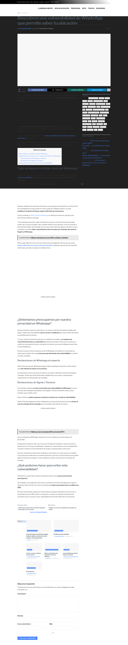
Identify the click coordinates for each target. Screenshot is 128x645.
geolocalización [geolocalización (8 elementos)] (100, 104)
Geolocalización (62, 8)
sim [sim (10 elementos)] (105, 124)
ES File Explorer (30, 572)
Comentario (22, 595)
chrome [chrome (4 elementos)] (90, 101)
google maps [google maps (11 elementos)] (92, 107)
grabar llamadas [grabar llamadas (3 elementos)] (105, 107)
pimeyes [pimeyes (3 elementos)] (94, 121)
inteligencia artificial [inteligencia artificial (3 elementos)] (99, 110)
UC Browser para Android (61, 535)
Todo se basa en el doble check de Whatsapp (32, 154)
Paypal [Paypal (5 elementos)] (84, 121)
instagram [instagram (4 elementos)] (88, 110)
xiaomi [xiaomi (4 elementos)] (100, 130)
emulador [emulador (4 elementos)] (85, 104)
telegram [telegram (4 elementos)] (103, 127)
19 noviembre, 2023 (55, 559)
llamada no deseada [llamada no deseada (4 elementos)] (94, 112)
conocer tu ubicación (24, 178)
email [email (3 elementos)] (105, 101)
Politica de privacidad (85, 643)
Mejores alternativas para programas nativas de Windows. (51, 555)
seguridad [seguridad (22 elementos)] (99, 124)
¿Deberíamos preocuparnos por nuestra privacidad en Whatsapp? (39, 156)
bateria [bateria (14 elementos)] (107, 98)
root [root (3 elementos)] (94, 124)
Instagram (41, 2)
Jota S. (29, 540)
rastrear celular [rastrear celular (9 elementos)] (87, 124)
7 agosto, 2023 (35, 28)
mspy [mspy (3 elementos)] (105, 115)
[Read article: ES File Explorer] (34, 566)
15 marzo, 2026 (34, 540)
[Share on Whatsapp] (77, 90)
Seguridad (100, 8)
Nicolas (48, 559)
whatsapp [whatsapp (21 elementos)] (90, 130)
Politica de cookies (95, 643)
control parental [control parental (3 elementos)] (98, 101)
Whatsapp (36, 2)
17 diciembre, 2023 (68, 537)
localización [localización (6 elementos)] (94, 115)
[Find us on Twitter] (82, 184)
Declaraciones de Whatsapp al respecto (33, 158)
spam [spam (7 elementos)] (84, 127)
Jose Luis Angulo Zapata (25, 28)
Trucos (91, 8)
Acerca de (108, 643)
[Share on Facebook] (37, 90)
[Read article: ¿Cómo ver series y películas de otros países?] (34, 548)
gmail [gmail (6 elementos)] (108, 104)
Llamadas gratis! (45, 8)
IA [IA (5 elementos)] (83, 110)
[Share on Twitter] (57, 90)
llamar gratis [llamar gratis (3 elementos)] (86, 115)
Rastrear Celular (21, 2)
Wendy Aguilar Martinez (90, 156)
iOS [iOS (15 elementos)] (107, 110)
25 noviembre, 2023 (31, 559)
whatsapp (50, 28)
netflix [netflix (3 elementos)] (93, 118)
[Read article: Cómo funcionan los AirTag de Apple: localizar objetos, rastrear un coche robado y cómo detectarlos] (38, 527)
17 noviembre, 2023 (31, 575)
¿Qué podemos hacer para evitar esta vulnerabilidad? (35, 163)
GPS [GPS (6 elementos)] (98, 107)
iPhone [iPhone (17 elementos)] (85, 112)
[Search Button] (111, 7)
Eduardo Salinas (59, 537)
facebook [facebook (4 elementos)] (92, 104)
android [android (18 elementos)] (101, 98)
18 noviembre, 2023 (67, 559)
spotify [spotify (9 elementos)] (90, 127)
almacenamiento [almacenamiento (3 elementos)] (93, 98)
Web (51, 624)
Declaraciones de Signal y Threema (31, 161)
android (66, 550)
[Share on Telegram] (97, 90)
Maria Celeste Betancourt (71, 557)
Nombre (20, 616)
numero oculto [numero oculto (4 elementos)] (100, 118)
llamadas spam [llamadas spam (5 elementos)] (104, 112)
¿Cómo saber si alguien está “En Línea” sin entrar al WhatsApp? (94, 163)
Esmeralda (86, 146)
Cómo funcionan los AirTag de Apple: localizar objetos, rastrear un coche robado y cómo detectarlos (37, 537)
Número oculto (29, 2)
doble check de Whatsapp (39, 216)
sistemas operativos (52, 550)
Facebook (56, 2)
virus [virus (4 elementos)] (84, 130)
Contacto (102, 643)
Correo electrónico (24, 625)
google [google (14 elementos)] (85, 107)
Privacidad (75, 8)
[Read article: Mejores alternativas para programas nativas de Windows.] (52, 548)
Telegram (47, 2)
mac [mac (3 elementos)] (101, 115)
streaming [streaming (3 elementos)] (96, 127)
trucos (29, 550)
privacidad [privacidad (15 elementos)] (101, 121)
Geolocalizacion (44, 28)
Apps (84, 8)
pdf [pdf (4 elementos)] (89, 121)
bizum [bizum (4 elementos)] (84, 101)
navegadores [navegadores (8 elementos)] (86, 118)
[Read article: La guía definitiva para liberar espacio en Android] (71, 548)
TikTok (51, 2)
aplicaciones (59, 531)
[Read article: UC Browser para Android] (66, 527)
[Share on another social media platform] (109, 90)
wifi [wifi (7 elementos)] (96, 130)
